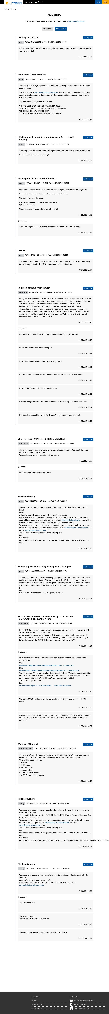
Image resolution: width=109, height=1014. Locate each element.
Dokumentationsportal (76, 21)
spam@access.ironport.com (35, 530)
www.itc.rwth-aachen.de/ (82, 1008)
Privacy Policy (38, 1004)
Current (47, 29)
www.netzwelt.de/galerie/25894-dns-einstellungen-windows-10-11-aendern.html (49, 670)
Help (35, 1000)
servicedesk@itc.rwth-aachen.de (76, 528)
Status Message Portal (34, 2)
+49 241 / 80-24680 (80, 1004)
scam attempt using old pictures (46, 92)
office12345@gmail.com (71, 520)
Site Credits (38, 1008)
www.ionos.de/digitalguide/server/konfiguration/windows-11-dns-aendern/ (46, 665)
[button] (98, 2)
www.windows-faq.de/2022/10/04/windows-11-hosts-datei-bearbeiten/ (45, 686)
